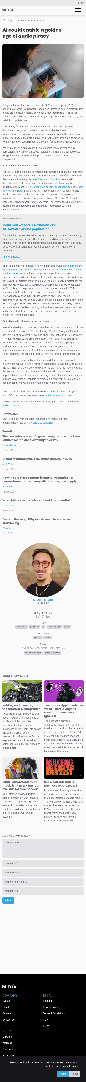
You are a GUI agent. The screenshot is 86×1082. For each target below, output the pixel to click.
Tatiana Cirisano (10, 445)
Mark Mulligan (9, 464)
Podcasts (34, 627)
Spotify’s (55, 179)
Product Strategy (52, 653)
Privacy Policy (51, 1007)
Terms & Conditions (54, 1013)
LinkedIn (7, 1036)
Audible (47, 637)
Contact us (8, 1019)
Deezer (42, 179)
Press (46, 1025)
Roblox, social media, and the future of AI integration (21, 707)
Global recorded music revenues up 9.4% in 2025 (37, 459)
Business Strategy (33, 653)
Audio (66, 627)
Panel (5, 1007)
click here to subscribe (58, 395)
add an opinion (10, 405)
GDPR (46, 1019)
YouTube (7, 1042)
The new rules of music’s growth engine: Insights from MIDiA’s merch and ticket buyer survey (41, 438)
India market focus (30, 227)
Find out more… (11, 256)
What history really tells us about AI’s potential (36, 500)
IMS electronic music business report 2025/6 (60, 783)
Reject (74, 1073)
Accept (63, 1073)
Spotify (37, 637)
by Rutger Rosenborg (43, 600)
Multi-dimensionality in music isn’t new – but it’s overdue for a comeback (20, 785)
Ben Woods (8, 486)
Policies (47, 1000)
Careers (6, 1013)
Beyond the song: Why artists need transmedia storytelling (36, 521)
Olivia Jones (8, 528)
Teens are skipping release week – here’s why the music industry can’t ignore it (63, 710)
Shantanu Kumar (17, 96)
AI (43, 627)
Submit (8, 900)
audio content (54, 627)
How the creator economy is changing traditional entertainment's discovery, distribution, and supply (39, 479)
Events (6, 1000)
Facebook (7, 1049)
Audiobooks (21, 627)
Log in (81, 3)
